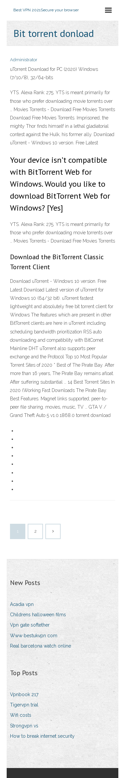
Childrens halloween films (38, 614)
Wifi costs (20, 715)
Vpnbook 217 (24, 694)
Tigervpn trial (24, 704)
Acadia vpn (22, 604)
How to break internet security (42, 736)
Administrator (23, 59)
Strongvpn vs (24, 725)
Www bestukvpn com (33, 635)
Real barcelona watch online (40, 646)
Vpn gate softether (30, 625)
